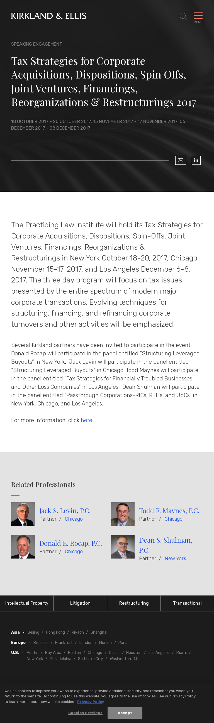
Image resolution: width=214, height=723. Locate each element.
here (86, 420)
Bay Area (53, 652)
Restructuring (134, 603)
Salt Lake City (90, 658)
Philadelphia (60, 658)
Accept (125, 715)
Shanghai (99, 632)
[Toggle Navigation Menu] (198, 17)
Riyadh (78, 632)
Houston (134, 652)
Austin (32, 652)
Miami (181, 652)
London (86, 642)
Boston (74, 652)
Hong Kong (55, 632)
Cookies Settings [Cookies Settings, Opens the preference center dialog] (85, 715)
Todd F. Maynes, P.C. (169, 510)
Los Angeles (159, 652)
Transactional (187, 603)
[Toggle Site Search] (183, 17)
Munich (105, 642)
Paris (122, 642)
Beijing (33, 632)
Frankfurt (64, 642)
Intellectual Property (26, 603)
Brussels (40, 642)
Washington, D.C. (124, 658)
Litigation (80, 603)
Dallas (114, 652)
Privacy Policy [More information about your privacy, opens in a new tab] (90, 703)
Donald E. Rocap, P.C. (70, 542)
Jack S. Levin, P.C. (65, 510)
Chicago (74, 519)
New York (175, 558)
